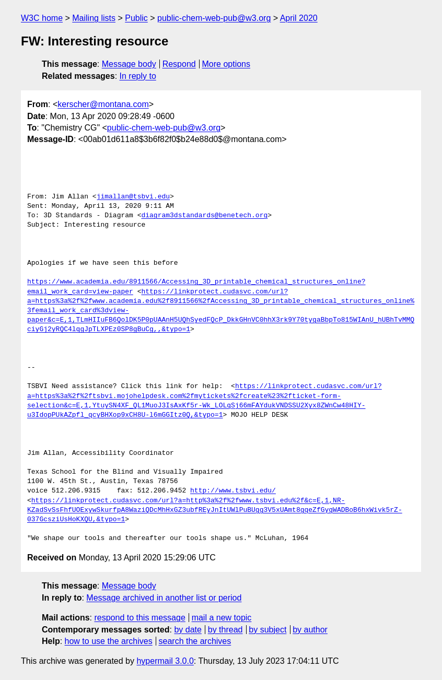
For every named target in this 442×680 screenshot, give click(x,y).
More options (226, 64)
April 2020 (299, 18)
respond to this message (139, 617)
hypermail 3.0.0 (164, 660)
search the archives (195, 641)
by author (310, 629)
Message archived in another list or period (163, 597)
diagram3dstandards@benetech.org (204, 215)
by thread (225, 629)
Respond (179, 64)
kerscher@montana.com (103, 104)
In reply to (138, 76)
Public (136, 18)
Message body (129, 64)
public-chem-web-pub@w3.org (214, 18)
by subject (267, 629)
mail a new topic (222, 617)
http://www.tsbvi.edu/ (233, 491)
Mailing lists (93, 18)
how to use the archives (109, 641)
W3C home (42, 18)
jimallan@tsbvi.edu (133, 197)
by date (187, 629)
